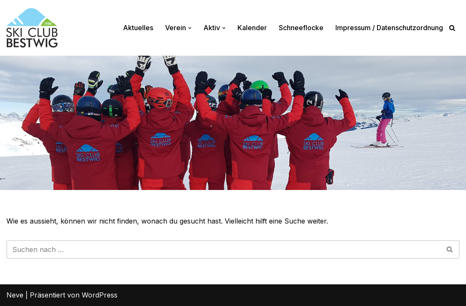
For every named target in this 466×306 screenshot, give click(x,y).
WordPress (99, 295)
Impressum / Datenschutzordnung (389, 27)
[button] (190, 28)
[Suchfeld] (452, 28)
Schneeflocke (301, 27)
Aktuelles (138, 27)
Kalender (252, 27)
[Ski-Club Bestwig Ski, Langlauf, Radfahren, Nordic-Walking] (31, 28)
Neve (14, 295)
